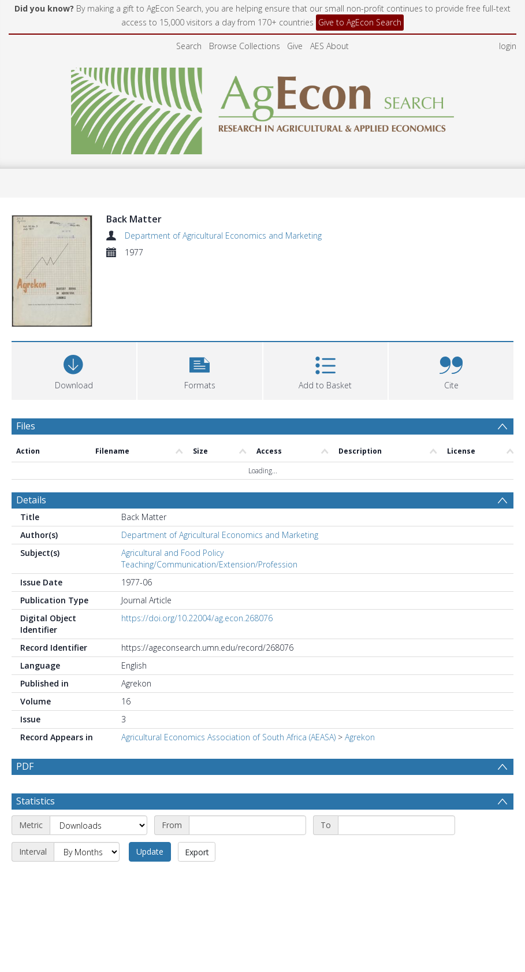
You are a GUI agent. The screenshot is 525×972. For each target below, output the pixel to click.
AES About (329, 45)
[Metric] (98, 825)
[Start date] (247, 825)
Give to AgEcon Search (359, 22)
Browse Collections (244, 45)
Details (31, 500)
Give (295, 45)
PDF (24, 766)
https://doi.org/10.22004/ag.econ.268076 (197, 618)
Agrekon (360, 737)
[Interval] (87, 852)
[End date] (396, 825)
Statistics (35, 801)
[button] (199, 369)
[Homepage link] (262, 107)
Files (25, 426)
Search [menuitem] (189, 45)
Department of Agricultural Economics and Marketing (223, 235)
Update (149, 851)
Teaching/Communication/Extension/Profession (209, 564)
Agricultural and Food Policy (172, 552)
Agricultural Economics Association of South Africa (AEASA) (228, 737)
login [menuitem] (507, 45)
